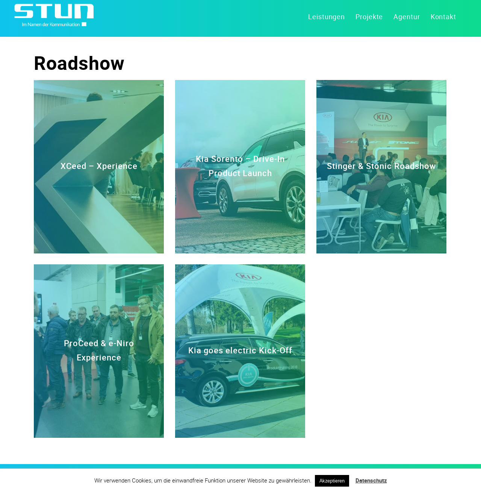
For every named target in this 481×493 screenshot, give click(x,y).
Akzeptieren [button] (332, 480)
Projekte (369, 16)
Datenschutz (371, 480)
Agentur (406, 16)
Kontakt (443, 16)
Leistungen (326, 16)
